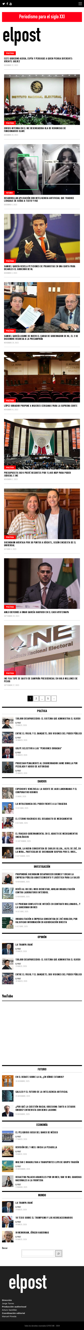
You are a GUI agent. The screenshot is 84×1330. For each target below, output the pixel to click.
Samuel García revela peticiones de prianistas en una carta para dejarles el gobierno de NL (39, 268)
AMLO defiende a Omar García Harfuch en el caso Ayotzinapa (36, 612)
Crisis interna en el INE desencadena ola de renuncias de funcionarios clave (35, 130)
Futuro (9, 192)
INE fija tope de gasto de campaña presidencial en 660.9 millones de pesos (41, 680)
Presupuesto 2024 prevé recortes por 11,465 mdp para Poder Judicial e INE (37, 474)
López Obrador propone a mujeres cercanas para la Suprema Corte (40, 405)
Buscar (5, 1248)
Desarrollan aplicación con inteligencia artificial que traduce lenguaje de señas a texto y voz (39, 199)
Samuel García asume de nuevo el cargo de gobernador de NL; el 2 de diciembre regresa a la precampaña (41, 337)
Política (10, 53)
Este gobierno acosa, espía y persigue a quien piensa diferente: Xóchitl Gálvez (38, 60)
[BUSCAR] (58, 1253)
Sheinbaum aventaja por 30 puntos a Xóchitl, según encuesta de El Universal (40, 544)
